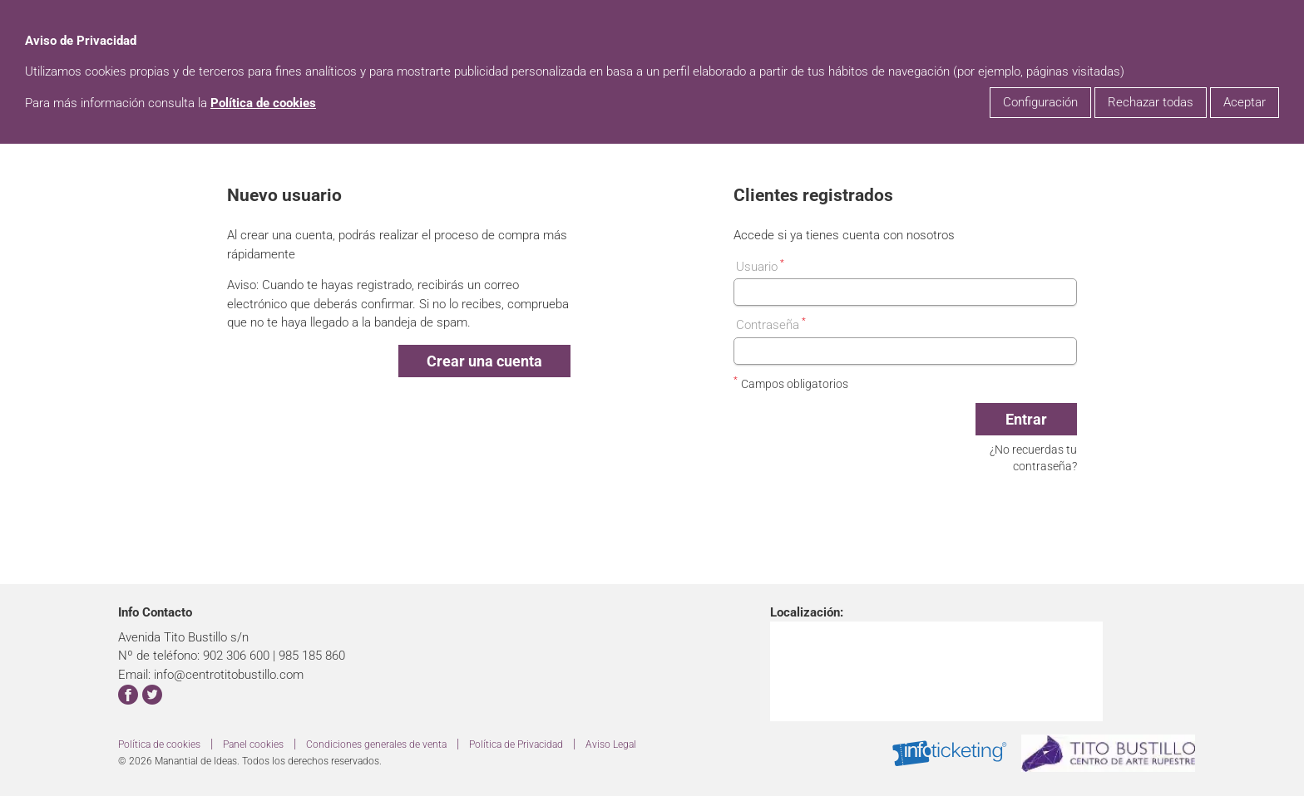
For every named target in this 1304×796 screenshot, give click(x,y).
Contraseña (771, 324)
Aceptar (1244, 102)
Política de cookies (263, 103)
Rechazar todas (1150, 102)
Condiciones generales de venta (376, 744)
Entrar (1026, 419)
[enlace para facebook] (128, 697)
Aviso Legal (610, 744)
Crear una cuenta (484, 361)
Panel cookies (253, 744)
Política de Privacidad (516, 744)
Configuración (1040, 102)
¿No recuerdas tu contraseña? (1033, 458)
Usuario (760, 266)
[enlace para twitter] (152, 697)
